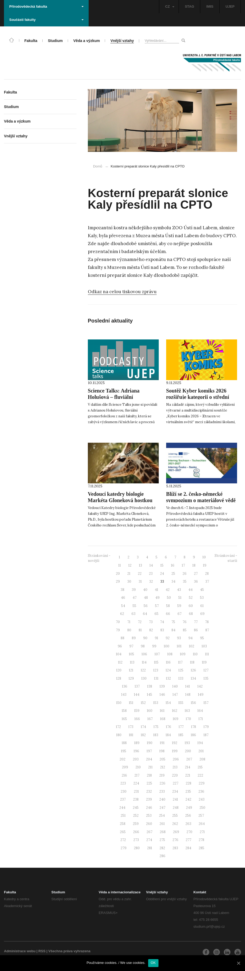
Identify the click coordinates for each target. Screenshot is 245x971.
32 (151, 581)
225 (149, 783)
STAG (189, 6)
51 (180, 597)
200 (188, 751)
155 (180, 703)
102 (191, 646)
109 (182, 654)
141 (187, 686)
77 (196, 622)
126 (193, 670)
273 (136, 840)
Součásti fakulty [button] (46, 20)
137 (137, 686)
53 (202, 597)
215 (200, 767)
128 (118, 678)
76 (185, 622)
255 (175, 815)
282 (162, 848)
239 (149, 799)
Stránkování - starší (226, 558)
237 (123, 799)
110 (195, 654)
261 (162, 823)
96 (120, 646)
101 (179, 646)
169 (175, 719)
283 (175, 848)
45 (202, 589)
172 (118, 727)
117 (180, 662)
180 (118, 735)
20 (118, 573)
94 (190, 638)
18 (194, 565)
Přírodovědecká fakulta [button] (46, 6)
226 (162, 783)
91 (156, 638)
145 (149, 694)
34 (173, 581)
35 (185, 581)
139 (162, 686)
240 (162, 799)
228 (188, 783)
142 (200, 686)
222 (200, 775)
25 (173, 573)
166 (137, 719)
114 (144, 662)
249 (189, 807)
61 (202, 606)
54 (123, 606)
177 (181, 727)
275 (162, 840)
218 (149, 775)
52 (191, 597)
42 (168, 589)
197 (149, 751)
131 (156, 678)
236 (201, 791)
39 (134, 589)
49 (157, 597)
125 (180, 670)
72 (140, 622)
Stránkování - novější (99, 558)
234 (175, 791)
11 (119, 565)
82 (151, 630)
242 (188, 799)
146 (162, 694)
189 (136, 743)
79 (118, 630)
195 (123, 751)
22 (140, 573)
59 (179, 606)
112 (120, 662)
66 (168, 613)
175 (155, 727)
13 (140, 565)
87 (207, 630)
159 (136, 710)
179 (206, 727)
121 (131, 670)
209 (125, 767)
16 (172, 565)
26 (185, 573)
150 (118, 703)
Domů (97, 166)
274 (149, 840)
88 (122, 638)
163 (187, 710)
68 (191, 613)
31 (140, 581)
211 (150, 767)
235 (188, 791)
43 (179, 589)
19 (204, 565)
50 (169, 597)
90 (145, 638)
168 (162, 719)
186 (193, 735)
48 (146, 597)
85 (185, 630)
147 (175, 694)
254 (162, 815)
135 (205, 678)
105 (131, 654)
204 (149, 759)
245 (136, 807)
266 (136, 832)
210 (138, 767)
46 (123, 597)
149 (200, 694)
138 (149, 686)
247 (162, 807)
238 (136, 799)
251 (123, 815)
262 (175, 823)
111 (207, 654)
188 (124, 743)
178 (193, 727)
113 (132, 662)
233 (162, 791)
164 (200, 710)
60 (191, 606)
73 (151, 622)
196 (136, 751)
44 (190, 589)
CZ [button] (169, 6)
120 (118, 670)
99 (154, 646)
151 (131, 703)
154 (168, 703)
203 (136, 759)
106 (144, 654)
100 (166, 646)
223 (123, 783)
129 (131, 678)
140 (175, 686)
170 (188, 719)
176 (168, 727)
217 (136, 775)
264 (202, 823)
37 (207, 581)
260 (149, 823)
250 (202, 807)
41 (156, 589)
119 (204, 662)
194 (200, 743)
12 (129, 565)
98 (143, 646)
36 (196, 581)
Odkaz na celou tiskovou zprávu (122, 292)
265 (123, 832)
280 (137, 848)
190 (149, 743)
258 (122, 823)
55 (134, 606)
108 (170, 654)
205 (162, 759)
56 (146, 606)
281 (149, 848)
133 (180, 678)
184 (168, 735)
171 (200, 719)
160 (149, 710)
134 (193, 678)
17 (183, 565)
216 (124, 775)
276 (175, 840)
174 (143, 727)
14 (151, 565)
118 (192, 662)
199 (175, 751)
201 (201, 751)
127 (205, 670)
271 (202, 832)
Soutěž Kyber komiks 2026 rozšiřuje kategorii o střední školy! (197, 397)
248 (176, 807)
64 (145, 613)
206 (176, 759)
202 (122, 759)
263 (188, 823)
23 (151, 573)
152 (143, 703)
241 (175, 799)
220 (175, 775)
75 (173, 622)
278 (201, 840)
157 (205, 703)
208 (202, 759)
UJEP (230, 6)
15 (162, 565)
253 (149, 815)
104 (118, 654)
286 (162, 856)
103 (204, 646)
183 (155, 735)
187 (205, 735)
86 (196, 630)
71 (128, 622)
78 (207, 622)
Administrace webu (19, 951)
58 (168, 606)
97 (131, 646)
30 (129, 581)
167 (150, 719)
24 (162, 573)
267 (149, 832)
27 (196, 573)
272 (123, 840)
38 (122, 589)
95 (202, 638)
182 (143, 735)
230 (123, 791)
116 (168, 662)
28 (207, 573)
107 (157, 654)
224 (136, 783)
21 (128, 573)
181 (131, 735)
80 (129, 630)
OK (153, 963)
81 (140, 630)
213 (175, 767)
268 (163, 832)
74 (162, 622)
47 (135, 597)
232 (149, 791)
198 (162, 751)
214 (187, 767)
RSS (42, 951)
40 (145, 589)
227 (175, 783)
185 (180, 735)
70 (118, 622)
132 (168, 678)
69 (202, 613)
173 (130, 727)
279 (123, 848)
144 (136, 694)
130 (144, 678)
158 (124, 710)
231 (136, 791)
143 (123, 694)
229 (202, 783)
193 (187, 743)
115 (156, 662)
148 (187, 694)
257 (201, 815)
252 (136, 815)
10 (204, 557)
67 (180, 613)
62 (122, 613)
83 (162, 630)
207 (189, 759)
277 (188, 840)
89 (134, 638)
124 (168, 670)
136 (124, 686)
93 (179, 638)
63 (133, 613)
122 (143, 670)
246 (149, 807)
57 (157, 606)
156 (193, 703)
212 (162, 767)
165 (124, 719)
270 (189, 832)
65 (156, 613)
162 (174, 710)
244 (122, 807)
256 (188, 815)
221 (187, 775)
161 (162, 710)
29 (118, 581)
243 (202, 799)
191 (162, 743)
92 (168, 638)
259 (136, 823)
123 (155, 670)
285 (201, 848)
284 (188, 848)
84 (173, 630)
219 (162, 775)
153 (155, 703)
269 (176, 832)
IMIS (210, 6)
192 (174, 743)
